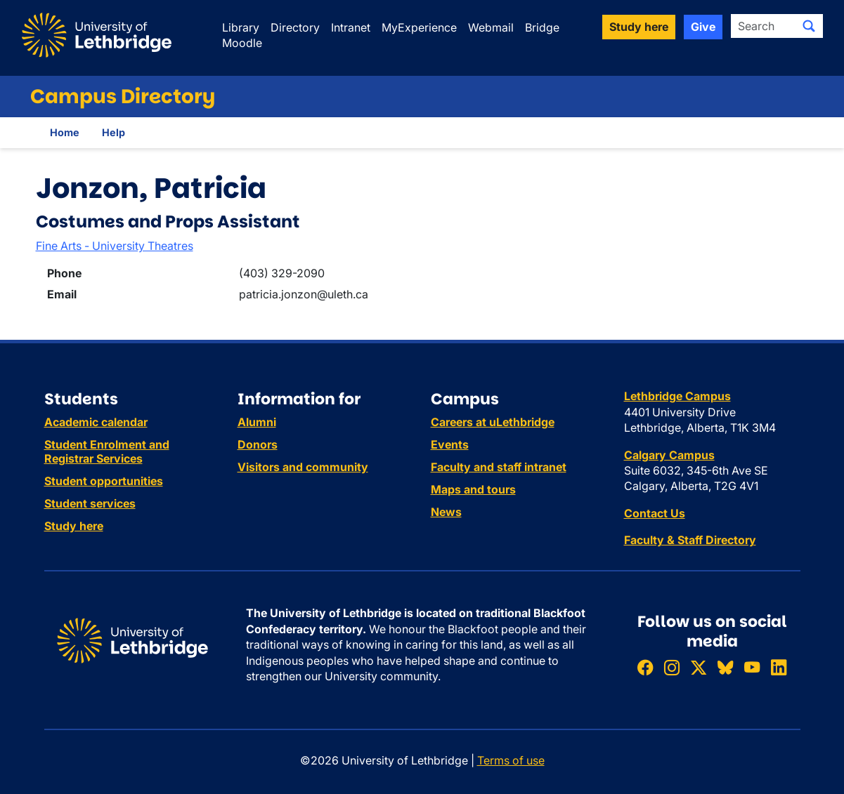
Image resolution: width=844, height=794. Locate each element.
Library (240, 27)
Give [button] (703, 27)
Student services (90, 503)
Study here (73, 526)
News (446, 512)
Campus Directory (122, 96)
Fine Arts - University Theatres (114, 246)
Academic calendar (96, 422)
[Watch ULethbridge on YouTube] (752, 668)
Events (450, 444)
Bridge (542, 27)
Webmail (491, 27)
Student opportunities (103, 481)
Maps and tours (473, 489)
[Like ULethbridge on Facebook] (645, 668)
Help (113, 132)
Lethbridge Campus (677, 396)
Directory (295, 27)
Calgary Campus (669, 455)
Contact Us (654, 513)
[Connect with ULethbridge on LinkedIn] (778, 668)
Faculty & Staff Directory (690, 540)
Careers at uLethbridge (492, 422)
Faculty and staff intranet (498, 467)
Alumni (257, 422)
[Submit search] (809, 26)
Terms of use (511, 760)
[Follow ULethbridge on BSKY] (725, 668)
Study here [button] (638, 27)
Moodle (242, 43)
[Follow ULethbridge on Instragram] (672, 668)
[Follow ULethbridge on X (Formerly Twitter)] (698, 668)
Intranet (350, 27)
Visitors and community (303, 467)
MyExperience (419, 27)
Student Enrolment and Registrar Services (106, 451)
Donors (258, 444)
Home (64, 132)
